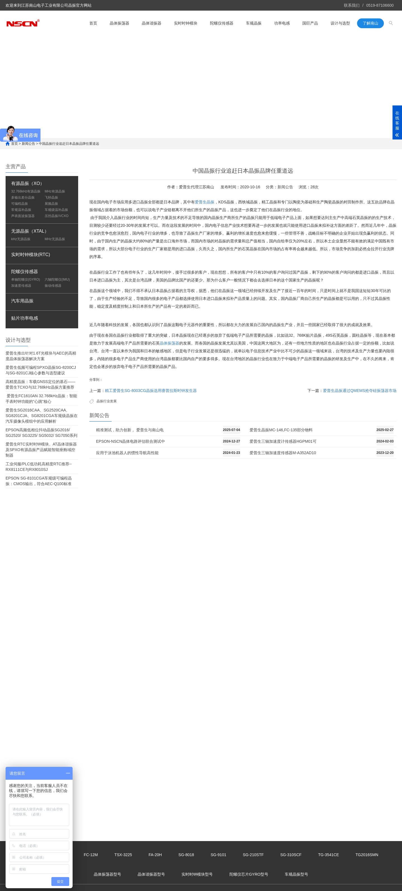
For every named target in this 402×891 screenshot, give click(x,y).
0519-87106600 (380, 5)
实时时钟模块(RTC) (30, 254)
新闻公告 (28, 144)
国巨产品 (310, 23)
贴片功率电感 (24, 318)
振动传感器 (53, 286)
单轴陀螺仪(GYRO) (25, 279)
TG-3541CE (328, 855)
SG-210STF (253, 855)
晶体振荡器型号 (107, 874)
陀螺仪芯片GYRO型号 (248, 874)
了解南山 (370, 23)
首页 (93, 23)
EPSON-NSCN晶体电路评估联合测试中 (130, 441)
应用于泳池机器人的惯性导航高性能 (127, 453)
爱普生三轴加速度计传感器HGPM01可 (283, 441)
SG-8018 (186, 855)
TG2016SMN (367, 855)
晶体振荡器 (119, 23)
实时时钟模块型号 (197, 874)
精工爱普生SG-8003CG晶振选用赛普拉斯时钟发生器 (151, 390)
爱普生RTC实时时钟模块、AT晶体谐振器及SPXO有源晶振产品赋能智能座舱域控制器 (41, 449)
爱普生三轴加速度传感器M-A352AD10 (283, 453)
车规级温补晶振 (56, 210)
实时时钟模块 (185, 23)
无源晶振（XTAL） (30, 231)
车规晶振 (254, 23)
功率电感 (282, 23)
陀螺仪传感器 (221, 23)
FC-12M (91, 855)
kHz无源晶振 (20, 239)
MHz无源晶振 (55, 239)
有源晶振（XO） (27, 183)
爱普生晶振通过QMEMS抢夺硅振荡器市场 (359, 390)
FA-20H (155, 855)
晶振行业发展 (107, 401)
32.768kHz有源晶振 (25, 191)
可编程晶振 (19, 204)
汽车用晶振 (22, 300)
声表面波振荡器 (23, 216)
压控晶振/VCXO (56, 216)
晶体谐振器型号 (151, 874)
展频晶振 (51, 204)
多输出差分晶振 (23, 197)
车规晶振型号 (296, 874)
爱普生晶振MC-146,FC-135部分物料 (281, 430)
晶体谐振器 (151, 23)
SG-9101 (218, 855)
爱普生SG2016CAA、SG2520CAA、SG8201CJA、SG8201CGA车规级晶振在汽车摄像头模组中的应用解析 (42, 415)
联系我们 (352, 5)
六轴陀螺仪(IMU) (57, 279)
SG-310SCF (291, 855)
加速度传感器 (21, 286)
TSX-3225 (123, 855)
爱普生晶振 (204, 202)
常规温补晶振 (21, 210)
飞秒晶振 (51, 197)
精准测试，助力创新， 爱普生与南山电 (130, 430)
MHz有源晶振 (55, 191)
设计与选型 (340, 23)
